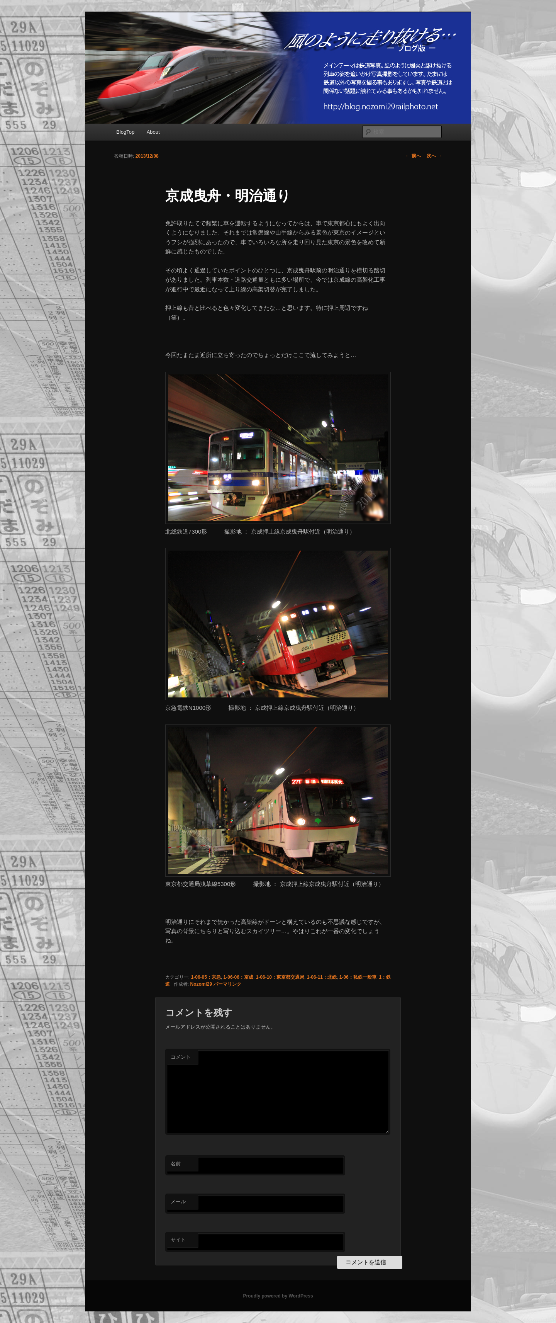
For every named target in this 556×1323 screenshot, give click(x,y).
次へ (434, 155)
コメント (181, 1057)
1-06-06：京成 (238, 977)
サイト (178, 1240)
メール (178, 1201)
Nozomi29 (201, 984)
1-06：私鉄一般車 (357, 977)
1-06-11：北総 (322, 977)
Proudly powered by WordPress (278, 1296)
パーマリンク (227, 984)
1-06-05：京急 (206, 977)
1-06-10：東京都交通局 (280, 977)
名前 (176, 1164)
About (153, 132)
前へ (412, 155)
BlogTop (125, 132)
